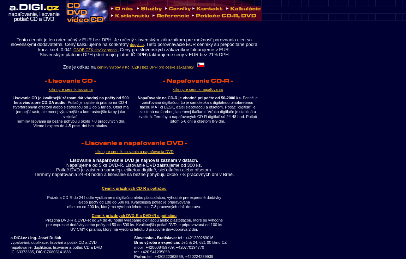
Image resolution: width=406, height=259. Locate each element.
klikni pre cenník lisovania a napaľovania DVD (134, 151)
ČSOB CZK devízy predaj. (96, 50)
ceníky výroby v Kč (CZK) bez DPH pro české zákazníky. (151, 67)
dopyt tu (137, 44)
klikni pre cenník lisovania (71, 89)
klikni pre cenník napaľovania (198, 89)
